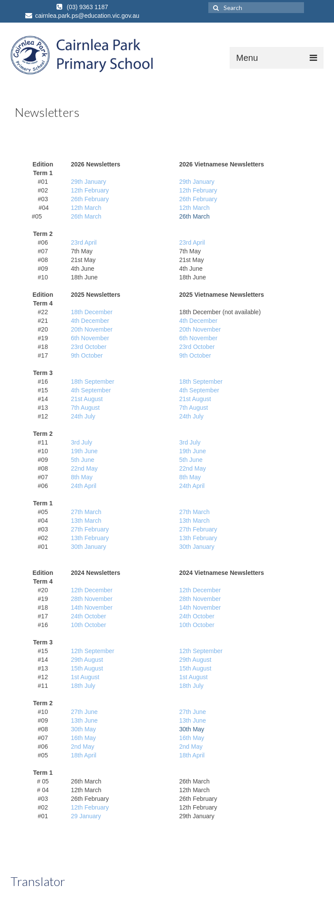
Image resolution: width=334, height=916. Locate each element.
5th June (82, 459)
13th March (86, 520)
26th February (90, 199)
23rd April (84, 242)
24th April (83, 485)
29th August (87, 659)
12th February (90, 190)
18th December (92, 312)
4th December (90, 320)
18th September (92, 381)
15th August (87, 668)
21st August (87, 398)
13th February (90, 537)
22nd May (84, 468)
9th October (87, 355)
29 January (86, 816)
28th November (92, 598)
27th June (84, 711)
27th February (90, 529)
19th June (84, 451)
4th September (91, 390)
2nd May (194, 468)
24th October (88, 616)
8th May (82, 477)
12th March (86, 207)
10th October (88, 624)
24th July (83, 416)
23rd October (89, 346)
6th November (90, 338)
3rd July (81, 442)
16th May (83, 737)
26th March (86, 216)
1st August (85, 677)
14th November (92, 607)
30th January (88, 546)
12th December (92, 590)
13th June (84, 720)
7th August (85, 407)
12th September (92, 650)
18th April (83, 755)
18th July (83, 685)
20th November (92, 329)
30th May (83, 729)
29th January (88, 181)
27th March (86, 511)
